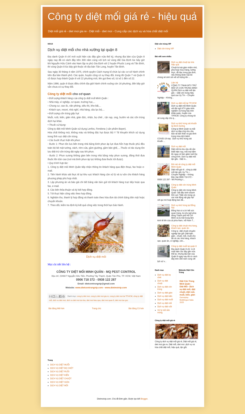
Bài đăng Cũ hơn (136, 308)
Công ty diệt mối (60, 94)
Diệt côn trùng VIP (165, 48)
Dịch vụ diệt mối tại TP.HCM (184, 103)
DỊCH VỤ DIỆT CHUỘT (60, 378)
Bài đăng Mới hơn (56, 308)
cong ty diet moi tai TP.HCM (121, 296)
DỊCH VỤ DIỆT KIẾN (59, 375)
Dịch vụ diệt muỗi (165, 299)
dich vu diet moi (59, 300)
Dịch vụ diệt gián (164, 293)
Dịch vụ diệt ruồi (164, 306)
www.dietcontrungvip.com (89, 287)
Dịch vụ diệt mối (96, 256)
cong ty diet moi (83, 296)
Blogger (144, 399)
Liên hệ (174, 83)
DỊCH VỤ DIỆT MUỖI (60, 365)
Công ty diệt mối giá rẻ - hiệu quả (122, 16)
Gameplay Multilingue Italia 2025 (187, 300)
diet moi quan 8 (108, 300)
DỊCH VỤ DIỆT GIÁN (59, 382)
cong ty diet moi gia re (100, 296)
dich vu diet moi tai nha (76, 300)
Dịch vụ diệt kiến (164, 296)
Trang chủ (96, 308)
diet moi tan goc (121, 300)
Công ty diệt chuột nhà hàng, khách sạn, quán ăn (184, 227)
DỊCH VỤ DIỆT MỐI (59, 385)
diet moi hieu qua (94, 300)
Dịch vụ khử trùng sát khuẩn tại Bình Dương (184, 124)
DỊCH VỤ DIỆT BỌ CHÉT (61, 368)
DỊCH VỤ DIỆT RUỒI (59, 371)
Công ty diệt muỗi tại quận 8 (184, 246)
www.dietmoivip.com (116, 287)
